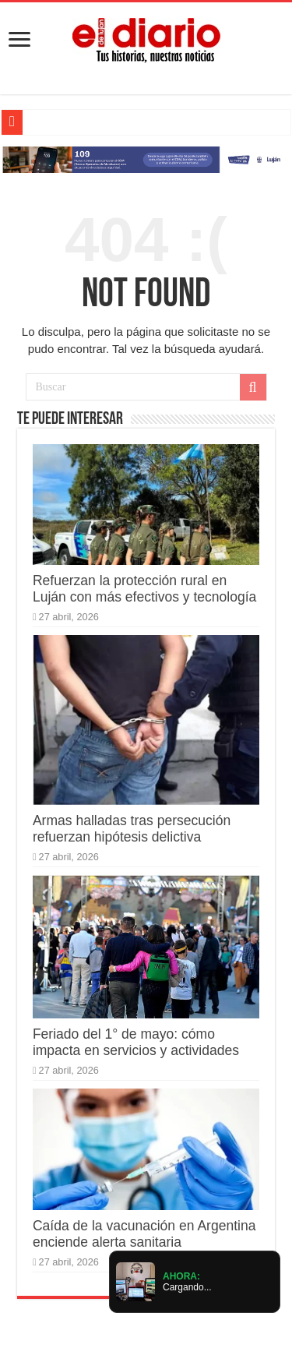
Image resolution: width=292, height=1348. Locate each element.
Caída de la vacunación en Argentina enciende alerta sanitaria (144, 1234)
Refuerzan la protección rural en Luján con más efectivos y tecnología (145, 589)
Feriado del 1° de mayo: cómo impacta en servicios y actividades (136, 1042)
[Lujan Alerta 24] (146, 158)
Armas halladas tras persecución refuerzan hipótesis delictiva (131, 829)
